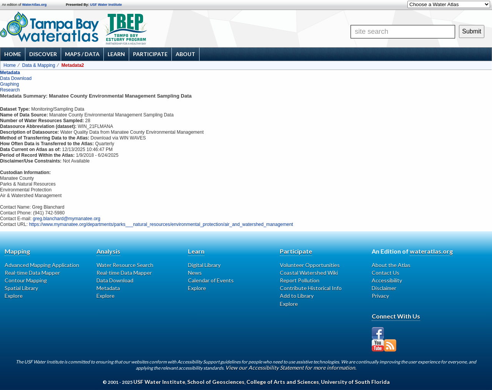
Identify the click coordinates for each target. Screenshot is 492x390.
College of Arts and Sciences (282, 381)
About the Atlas (391, 265)
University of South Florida (355, 381)
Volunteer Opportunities (310, 265)
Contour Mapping (26, 280)
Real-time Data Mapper (32, 272)
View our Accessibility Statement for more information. (290, 367)
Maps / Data (82, 54)
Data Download (16, 78)
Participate (150, 54)
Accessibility (387, 280)
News (195, 272)
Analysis (108, 251)
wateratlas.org (431, 251)
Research (10, 90)
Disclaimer (384, 288)
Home (12, 54)
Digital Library (204, 265)
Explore (14, 295)
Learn (116, 54)
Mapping (17, 251)
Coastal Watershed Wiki (309, 272)
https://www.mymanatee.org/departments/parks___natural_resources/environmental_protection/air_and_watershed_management (161, 224)
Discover (43, 54)
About (185, 54)
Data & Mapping (38, 65)
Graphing (9, 84)
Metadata (10, 72)
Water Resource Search (124, 265)
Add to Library (297, 295)
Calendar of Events (211, 280)
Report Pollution (299, 280)
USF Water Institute (106, 5)
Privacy (380, 295)
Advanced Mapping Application (42, 265)
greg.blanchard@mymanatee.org (66, 218)
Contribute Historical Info (311, 288)
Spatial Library (21, 288)
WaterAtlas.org (34, 5)
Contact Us (385, 272)
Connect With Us (396, 316)
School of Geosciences (215, 381)
